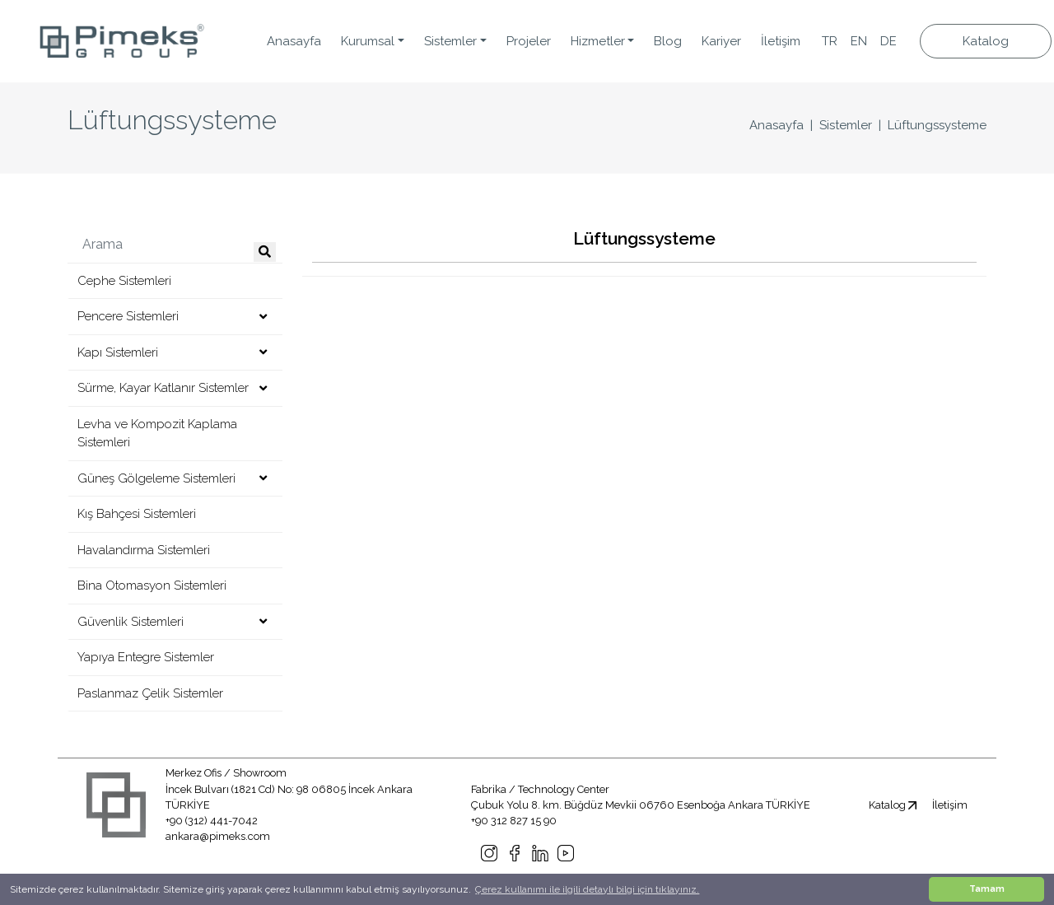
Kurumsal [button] (367, 41)
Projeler (528, 41)
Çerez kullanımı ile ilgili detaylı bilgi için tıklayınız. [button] (587, 889)
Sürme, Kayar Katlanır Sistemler (163, 387)
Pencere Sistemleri (128, 316)
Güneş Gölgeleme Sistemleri (156, 478)
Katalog (986, 41)
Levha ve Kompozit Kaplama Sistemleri (157, 433)
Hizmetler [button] (598, 41)
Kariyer (721, 41)
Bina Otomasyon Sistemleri (151, 585)
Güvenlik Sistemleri (130, 621)
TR (829, 41)
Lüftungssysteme (937, 125)
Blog (668, 41)
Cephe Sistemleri (124, 280)
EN (859, 41)
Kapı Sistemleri (117, 352)
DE (888, 41)
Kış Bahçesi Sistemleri (136, 513)
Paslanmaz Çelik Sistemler (150, 693)
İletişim (780, 41)
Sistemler (845, 125)
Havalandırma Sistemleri (143, 550)
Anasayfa (294, 41)
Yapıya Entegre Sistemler (145, 657)
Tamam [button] (987, 889)
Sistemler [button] (450, 41)
